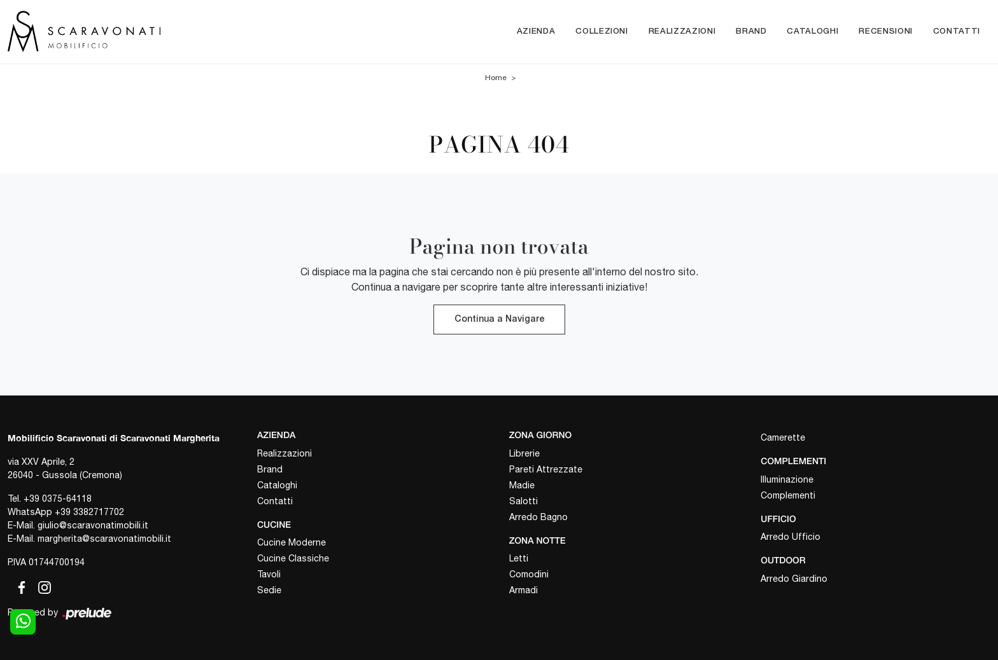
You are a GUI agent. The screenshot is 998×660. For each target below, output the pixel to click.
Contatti (956, 31)
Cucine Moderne (291, 542)
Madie (522, 485)
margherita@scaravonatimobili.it (104, 538)
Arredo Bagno (538, 517)
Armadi (523, 590)
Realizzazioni (682, 31)
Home (496, 77)
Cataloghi (812, 31)
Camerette (783, 437)
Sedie (269, 590)
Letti (518, 558)
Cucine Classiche (293, 558)
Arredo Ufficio (790, 537)
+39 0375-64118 (58, 498)
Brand (751, 31)
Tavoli (269, 574)
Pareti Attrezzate (545, 469)
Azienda (536, 31)
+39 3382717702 (89, 512)
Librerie (524, 453)
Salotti (523, 501)
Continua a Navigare (499, 319)
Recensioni (886, 31)
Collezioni (601, 31)
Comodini (529, 574)
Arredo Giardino (794, 579)
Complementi (788, 495)
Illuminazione (787, 479)
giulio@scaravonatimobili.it (93, 525)
